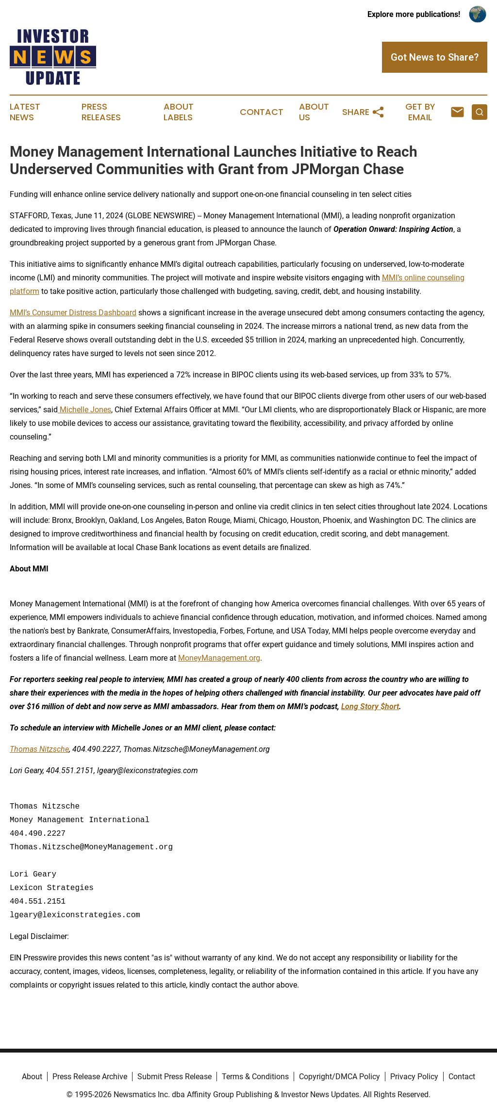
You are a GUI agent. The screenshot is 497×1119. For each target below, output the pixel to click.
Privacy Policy (414, 1076)
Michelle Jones (84, 409)
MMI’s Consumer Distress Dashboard (73, 312)
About (32, 1076)
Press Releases (101, 112)
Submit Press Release (174, 1076)
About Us (314, 112)
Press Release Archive (89, 1076)
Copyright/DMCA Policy (339, 1076)
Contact (261, 112)
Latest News (25, 112)
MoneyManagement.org (219, 658)
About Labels (179, 112)
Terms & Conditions (255, 1076)
